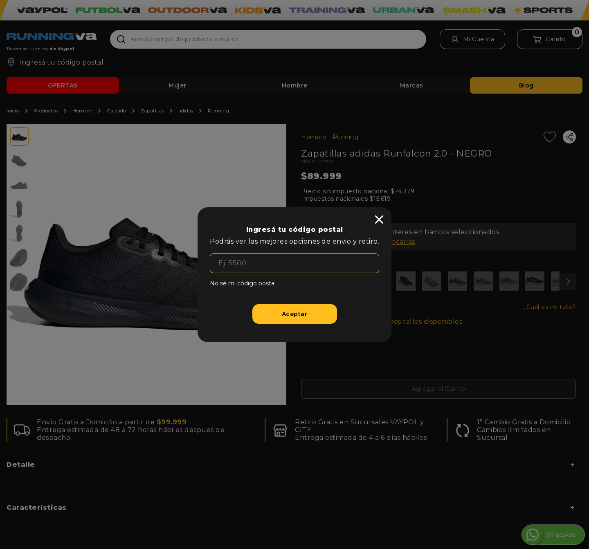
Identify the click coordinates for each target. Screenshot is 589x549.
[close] (379, 219)
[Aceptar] (294, 314)
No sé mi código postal (243, 283)
